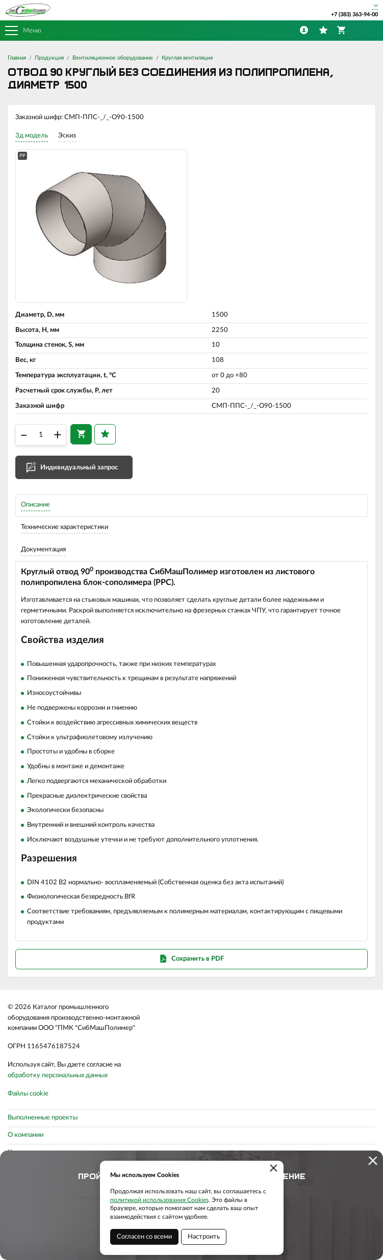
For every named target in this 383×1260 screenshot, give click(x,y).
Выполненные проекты (43, 1117)
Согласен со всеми (144, 1237)
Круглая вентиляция (187, 58)
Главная (17, 58)
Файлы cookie (28, 1093)
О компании (25, 1135)
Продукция (49, 58)
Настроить (204, 1237)
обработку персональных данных (58, 1075)
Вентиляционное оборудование (112, 58)
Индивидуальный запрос (79, 467)
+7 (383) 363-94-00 (354, 14)
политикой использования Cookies (159, 1200)
